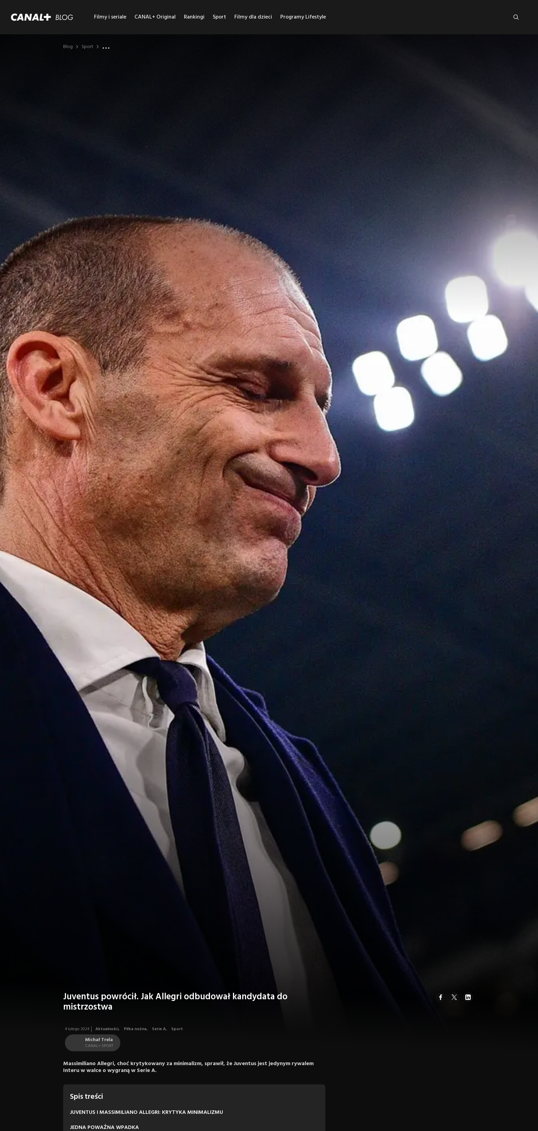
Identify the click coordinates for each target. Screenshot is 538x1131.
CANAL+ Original (155, 17)
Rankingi (194, 17)
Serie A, (160, 1029)
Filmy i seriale (110, 17)
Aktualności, (107, 1029)
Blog (68, 47)
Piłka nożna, (136, 1029)
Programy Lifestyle (303, 17)
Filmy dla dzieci (253, 17)
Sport (219, 17)
